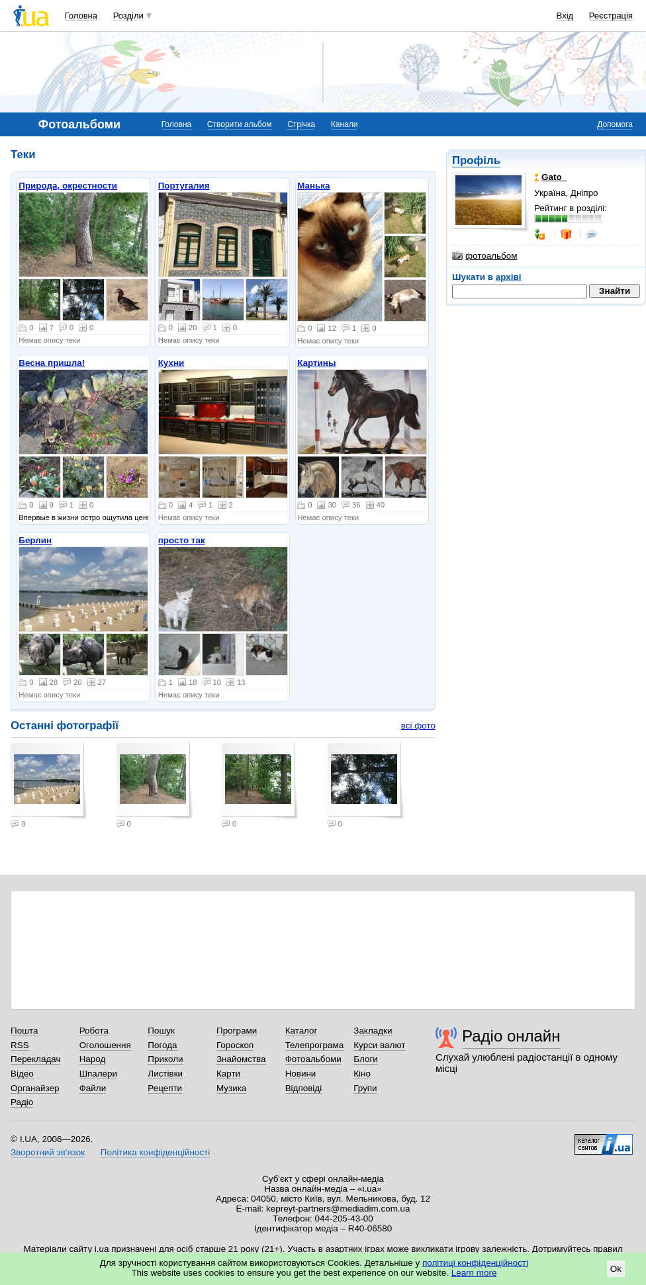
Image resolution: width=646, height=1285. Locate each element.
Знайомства (241, 1059)
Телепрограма (314, 1045)
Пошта (24, 1031)
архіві (509, 277)
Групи (365, 1088)
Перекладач (35, 1059)
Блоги (365, 1059)
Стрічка (301, 124)
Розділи (128, 16)
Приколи (165, 1059)
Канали (344, 124)
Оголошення (105, 1045)
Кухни (171, 363)
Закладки (372, 1031)
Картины (316, 363)
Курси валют (379, 1045)
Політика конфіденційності (155, 1152)
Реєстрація (611, 16)
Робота (94, 1031)
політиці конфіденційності (475, 1263)
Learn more (474, 1273)
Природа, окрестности (68, 186)
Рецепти (165, 1088)
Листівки (165, 1074)
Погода (162, 1045)
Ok (616, 1269)
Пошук (161, 1031)
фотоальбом (484, 256)
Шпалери (98, 1074)
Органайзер (35, 1088)
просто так (181, 540)
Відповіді (303, 1088)
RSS (20, 1045)
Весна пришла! (52, 363)
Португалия (184, 186)
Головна (81, 16)
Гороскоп (235, 1045)
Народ (92, 1059)
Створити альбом (239, 124)
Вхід (565, 16)
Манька (313, 186)
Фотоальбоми (313, 1059)
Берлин (35, 540)
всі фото (418, 726)
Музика (231, 1088)
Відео (22, 1074)
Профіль (476, 160)
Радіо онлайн (511, 1036)
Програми (236, 1031)
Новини (300, 1074)
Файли (93, 1088)
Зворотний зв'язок (48, 1152)
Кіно (362, 1074)
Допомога (615, 124)
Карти (228, 1074)
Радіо (22, 1102)
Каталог (301, 1031)
